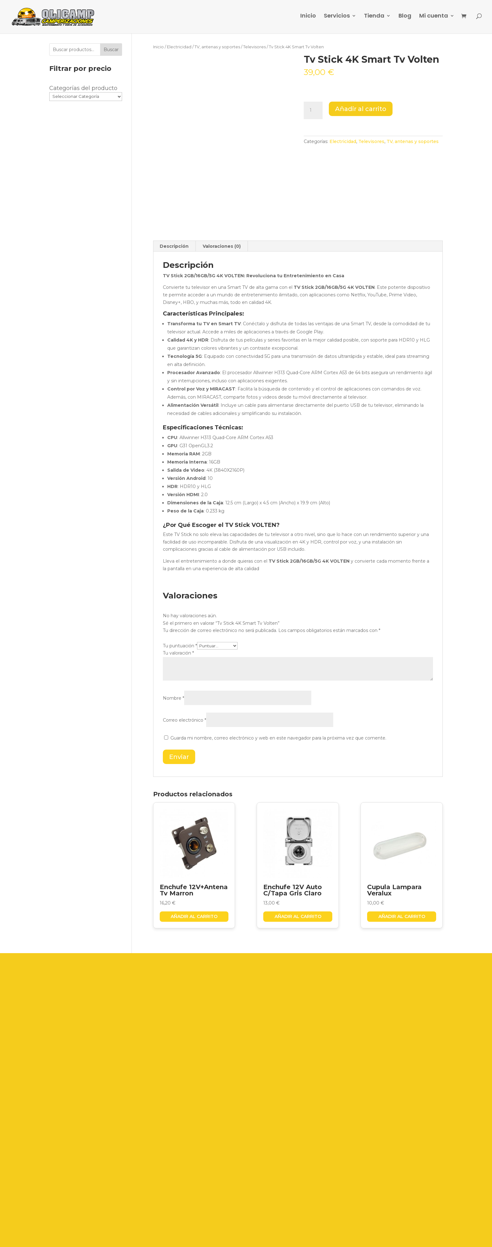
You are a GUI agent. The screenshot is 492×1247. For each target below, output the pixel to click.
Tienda (374, 19)
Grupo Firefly (331, 1237)
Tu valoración (178, 653)
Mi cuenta (433, 19)
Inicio (308, 19)
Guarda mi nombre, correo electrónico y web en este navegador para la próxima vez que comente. (278, 738)
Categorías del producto (83, 88)
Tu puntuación (180, 646)
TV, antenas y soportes (217, 47)
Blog (404, 19)
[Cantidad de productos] (313, 110)
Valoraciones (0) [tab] (222, 246)
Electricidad (179, 47)
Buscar (111, 49)
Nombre (173, 698)
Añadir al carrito (360, 109)
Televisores (254, 47)
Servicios (337, 19)
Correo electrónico (184, 720)
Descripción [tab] (174, 246)
